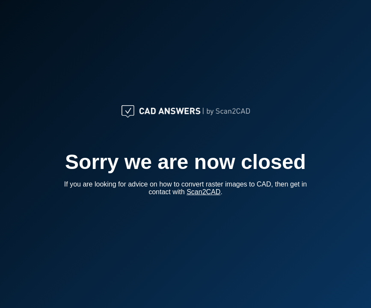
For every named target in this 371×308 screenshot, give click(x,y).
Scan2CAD (203, 191)
